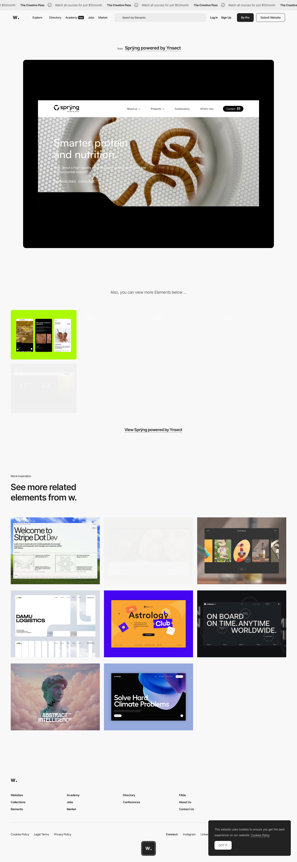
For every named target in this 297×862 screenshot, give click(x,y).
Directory (55, 17)
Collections (18, 802)
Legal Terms (41, 834)
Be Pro (245, 17)
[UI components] (44, 388)
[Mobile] (44, 334)
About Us (185, 802)
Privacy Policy (62, 834)
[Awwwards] (16, 17)
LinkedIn (206, 834)
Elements (17, 809)
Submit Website (270, 17)
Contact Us (186, 809)
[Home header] (183, 334)
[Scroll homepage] (113, 334)
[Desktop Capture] (148, 623)
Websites (17, 795)
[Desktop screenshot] (55, 623)
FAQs (182, 795)
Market (102, 17)
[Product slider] (253, 334)
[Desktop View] (148, 696)
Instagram (189, 834)
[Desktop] (55, 550)
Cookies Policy (20, 834)
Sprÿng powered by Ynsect (153, 48)
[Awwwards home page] (148, 848)
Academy (74, 17)
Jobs (91, 17)
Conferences (131, 802)
